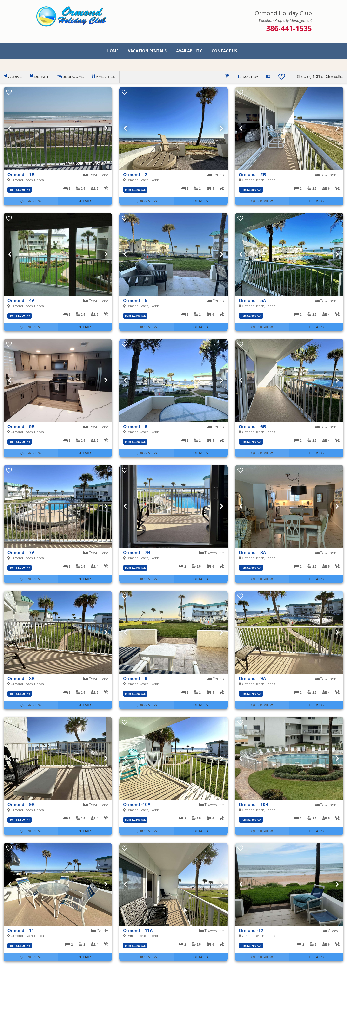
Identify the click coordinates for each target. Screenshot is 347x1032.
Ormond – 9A (252, 678)
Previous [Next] (10, 128)
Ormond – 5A (252, 300)
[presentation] (58, 128)
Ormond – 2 (135, 174)
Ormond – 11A (138, 930)
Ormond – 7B (136, 552)
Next (106, 128)
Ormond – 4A (21, 300)
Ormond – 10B (253, 804)
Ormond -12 (251, 930)
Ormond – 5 (135, 300)
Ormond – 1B (21, 174)
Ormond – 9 (135, 678)
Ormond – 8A (252, 552)
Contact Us (224, 50)
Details (85, 201)
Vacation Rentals (147, 50)
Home (112, 50)
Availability (189, 50)
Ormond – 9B (21, 804)
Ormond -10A (137, 804)
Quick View (30, 201)
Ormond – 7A (21, 552)
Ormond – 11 (20, 930)
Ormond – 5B (21, 426)
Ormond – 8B (21, 678)
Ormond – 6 (135, 426)
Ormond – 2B (252, 174)
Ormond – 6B (252, 426)
